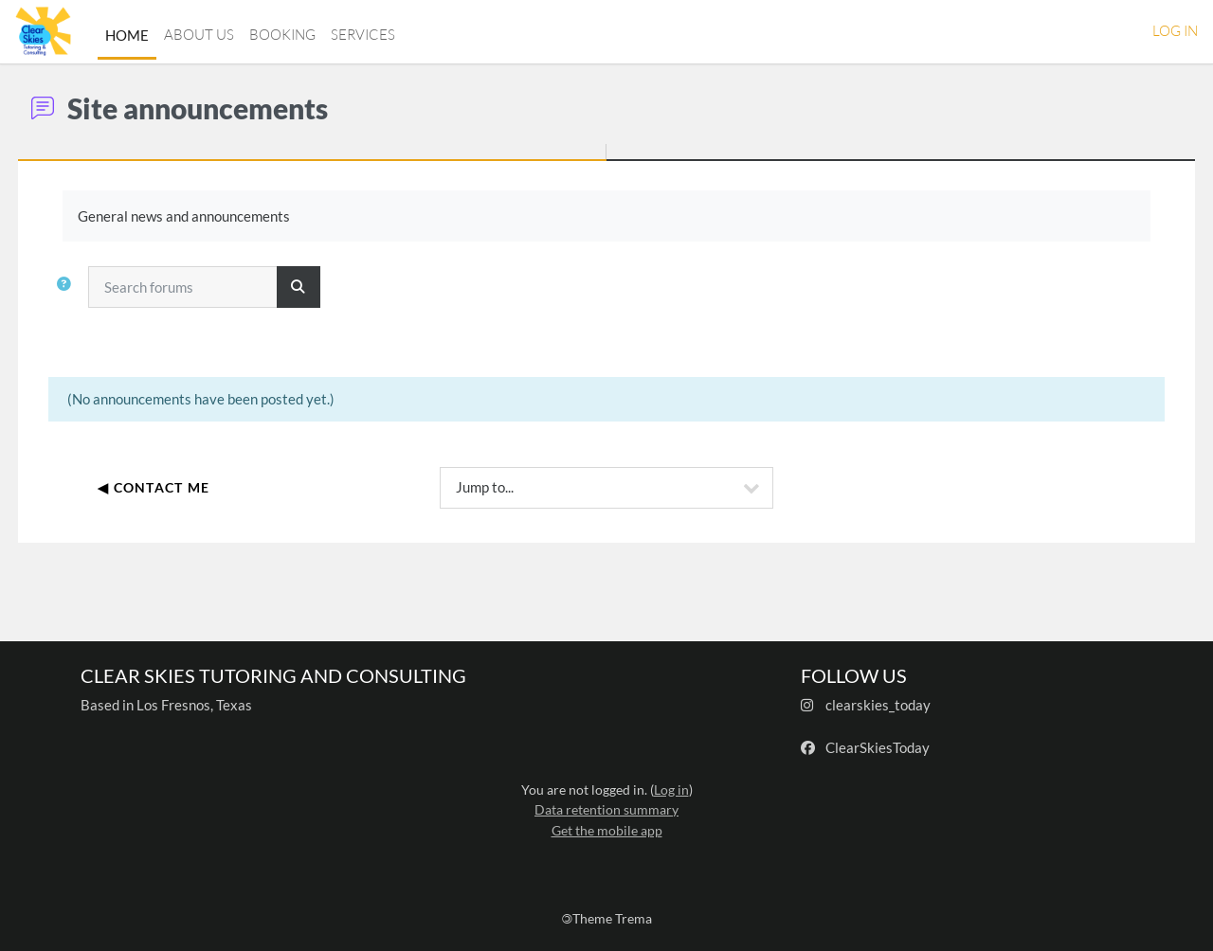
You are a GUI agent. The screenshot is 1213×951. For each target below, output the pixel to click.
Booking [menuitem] (282, 35)
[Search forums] (218, 287)
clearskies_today (878, 704)
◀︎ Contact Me (188, 487)
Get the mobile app (607, 830)
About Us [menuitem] (199, 35)
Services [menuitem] (363, 35)
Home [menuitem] (127, 35)
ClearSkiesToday (877, 747)
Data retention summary (606, 809)
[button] (103, 294)
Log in (1175, 31)
